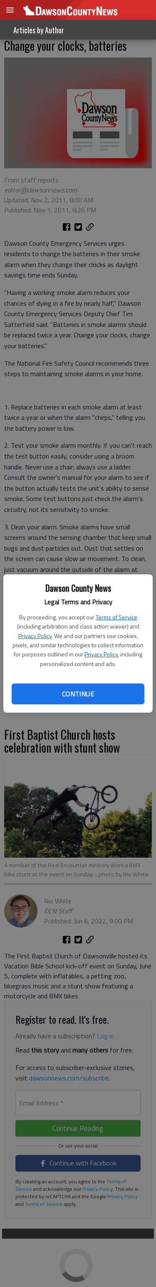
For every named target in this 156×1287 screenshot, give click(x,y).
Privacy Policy (35, 635)
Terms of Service (116, 617)
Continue (78, 694)
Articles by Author (38, 30)
